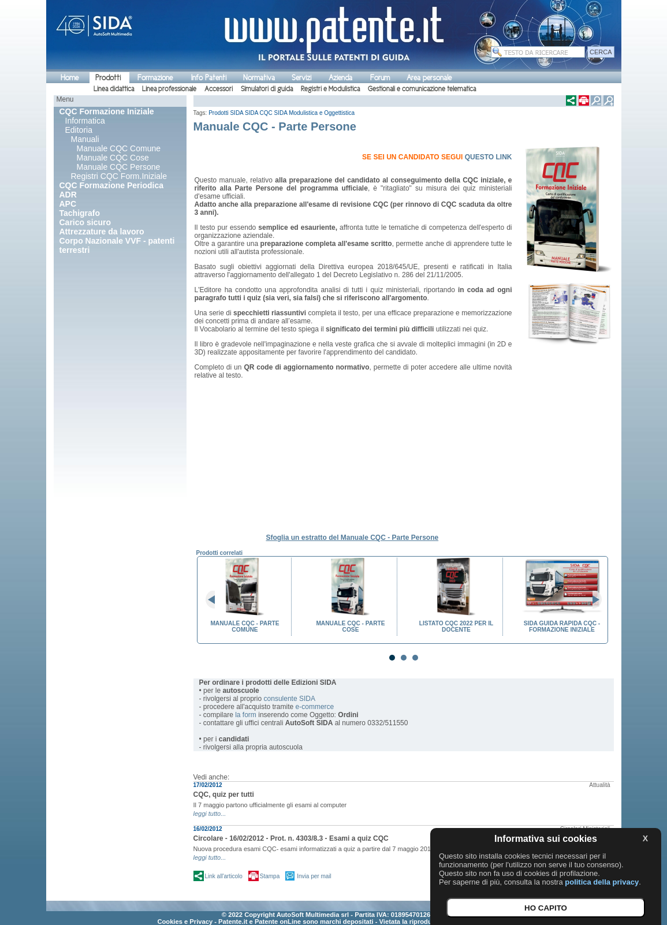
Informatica (85, 120)
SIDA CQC (259, 113)
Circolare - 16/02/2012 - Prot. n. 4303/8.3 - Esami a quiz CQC (291, 838)
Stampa (270, 876)
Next (592, 600)
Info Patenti (208, 77)
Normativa (259, 77)
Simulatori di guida (267, 89)
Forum (380, 77)
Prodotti (108, 77)
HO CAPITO (545, 908)
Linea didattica (114, 89)
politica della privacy (602, 882)
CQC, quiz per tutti (223, 794)
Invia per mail (314, 876)
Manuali (85, 139)
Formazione (155, 77)
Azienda (340, 77)
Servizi (301, 77)
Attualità (599, 785)
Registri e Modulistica (330, 89)
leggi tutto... (209, 813)
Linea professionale (169, 89)
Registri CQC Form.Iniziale (119, 176)
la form (245, 715)
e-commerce (315, 707)
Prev (215, 600)
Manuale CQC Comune (119, 148)
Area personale (429, 77)
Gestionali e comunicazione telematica (422, 89)
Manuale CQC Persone (119, 166)
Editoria (78, 130)
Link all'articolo (224, 876)
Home (70, 77)
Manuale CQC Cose (113, 157)
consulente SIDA (289, 699)
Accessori (218, 89)
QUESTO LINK (488, 157)
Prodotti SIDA (225, 113)
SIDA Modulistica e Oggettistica (314, 113)
